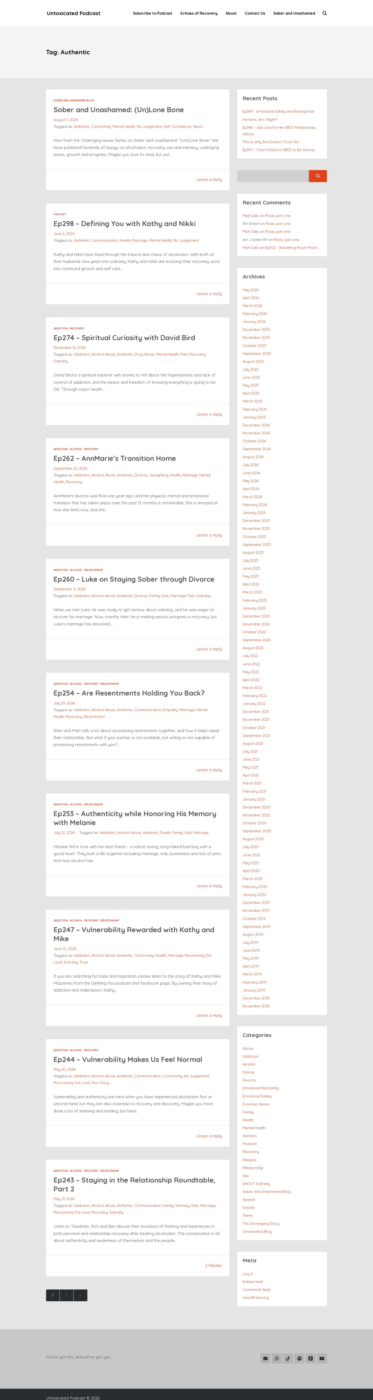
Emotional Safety (257, 1078)
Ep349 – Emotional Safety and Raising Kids (279, 111)
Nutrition (250, 1117)
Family (155, 605)
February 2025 (255, 404)
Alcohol (76, 449)
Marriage (140, 240)
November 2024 (256, 428)
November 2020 (257, 802)
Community (101, 126)
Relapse (250, 1140)
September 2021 (257, 724)
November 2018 (256, 989)
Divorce (141, 475)
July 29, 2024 (64, 712)
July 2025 (251, 366)
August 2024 (253, 451)
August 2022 (253, 638)
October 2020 (255, 810)
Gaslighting (159, 475)
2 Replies (213, 1274)
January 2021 (254, 786)
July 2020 (251, 833)
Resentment (94, 725)
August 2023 (253, 545)
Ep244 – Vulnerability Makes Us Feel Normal (131, 1068)
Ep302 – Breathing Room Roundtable (298, 246)
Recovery (77, 328)
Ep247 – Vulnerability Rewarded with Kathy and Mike (130, 943)
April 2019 (251, 950)
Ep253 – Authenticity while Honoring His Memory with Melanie (123, 827)
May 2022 (251, 662)
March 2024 (252, 490)
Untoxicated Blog (257, 1210)
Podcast (60, 214)
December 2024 (256, 420)
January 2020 (254, 880)
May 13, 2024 (64, 1208)
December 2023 (256, 514)
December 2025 (256, 327)
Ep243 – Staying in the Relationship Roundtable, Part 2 (116, 1193)
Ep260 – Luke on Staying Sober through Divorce (124, 583)
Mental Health (124, 126)
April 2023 (251, 576)
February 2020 (255, 872)
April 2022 (251, 669)
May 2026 (251, 288)
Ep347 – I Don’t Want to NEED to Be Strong (279, 149)
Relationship (94, 570)
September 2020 (257, 817)
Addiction (61, 328)
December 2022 (256, 607)
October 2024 (254, 436)
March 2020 (253, 864)
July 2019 (250, 926)
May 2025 (251, 381)
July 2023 (250, 552)
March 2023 (252, 584)
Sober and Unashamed (294, 13)
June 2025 (251, 373)
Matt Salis (251, 214)
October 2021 (254, 716)
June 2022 (251, 654)
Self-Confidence (178, 126)
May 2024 (251, 475)
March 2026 (252, 303)
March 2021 (252, 771)
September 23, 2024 (71, 468)
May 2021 (251, 755)
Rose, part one (278, 214)
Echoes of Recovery (198, 13)
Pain (185, 354)
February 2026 (255, 311)
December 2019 (256, 887)
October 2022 (254, 623)
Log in (248, 1252)
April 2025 (251, 389)
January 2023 (254, 599)
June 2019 (251, 934)
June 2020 (251, 841)
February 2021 (255, 778)
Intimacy (184, 1214)
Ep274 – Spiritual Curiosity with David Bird (127, 337)
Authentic (82, 126)
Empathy (171, 718)
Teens (199, 126)
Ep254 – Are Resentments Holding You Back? (133, 702)
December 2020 (257, 794)
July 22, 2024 (64, 841)
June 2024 (251, 467)
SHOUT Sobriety (256, 1163)
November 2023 (256, 521)
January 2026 (254, 319)
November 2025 (256, 334)
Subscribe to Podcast (152, 13)
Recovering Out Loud (72, 1092)
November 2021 (256, 708)
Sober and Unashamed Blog (74, 100)
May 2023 (251, 568)
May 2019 (251, 942)
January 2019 (254, 973)
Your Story (100, 1092)
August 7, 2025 (66, 120)
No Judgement (150, 126)
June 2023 (251, 560)
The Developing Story (261, 1202)
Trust (84, 971)
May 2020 (251, 848)
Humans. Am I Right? (260, 119)
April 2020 (251, 856)
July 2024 (250, 459)
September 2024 (257, 443)
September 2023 (257, 537)
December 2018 (256, 981)
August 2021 (253, 732)
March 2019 (252, 958)
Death (166, 841)
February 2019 (255, 965)
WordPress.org (256, 1275)
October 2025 (254, 342)
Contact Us (254, 13)
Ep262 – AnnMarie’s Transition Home (118, 458)
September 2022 (257, 630)
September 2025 (257, 350)
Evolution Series (256, 1085)
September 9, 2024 (70, 598)
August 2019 (253, 919)
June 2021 (251, 747)
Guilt (189, 841)
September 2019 (257, 911)
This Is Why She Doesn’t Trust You (271, 141)
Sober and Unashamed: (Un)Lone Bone (122, 109)
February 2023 (255, 591)
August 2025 (253, 358)
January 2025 (254, 412)
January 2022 (254, 693)
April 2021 (251, 763)
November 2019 (256, 895)
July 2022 (250, 646)
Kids (166, 605)
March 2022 (252, 677)
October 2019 (254, 903)
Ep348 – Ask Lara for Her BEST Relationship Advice (280, 130)
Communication (104, 240)
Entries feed (253, 1260)
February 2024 (255, 498)
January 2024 (254, 506)
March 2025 (253, 397)
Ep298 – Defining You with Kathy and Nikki (128, 223)
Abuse (248, 1031)
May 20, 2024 (65, 1078)
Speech (249, 1179)
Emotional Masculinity (261, 1070)
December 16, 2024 (70, 347)
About (230, 13)
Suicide (249, 1187)
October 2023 (254, 529)
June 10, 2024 (65, 957)
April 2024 (251, 482)
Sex (246, 1155)
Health (125, 240)
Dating (248, 1054)
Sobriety (61, 361)
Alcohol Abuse (104, 354)
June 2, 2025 (64, 234)
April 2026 (251, 295)
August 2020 (253, 825)
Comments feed (257, 1268)
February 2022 (255, 685)
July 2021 (250, 739)
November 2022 (256, 615)
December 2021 (256, 700)
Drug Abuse (145, 354)
